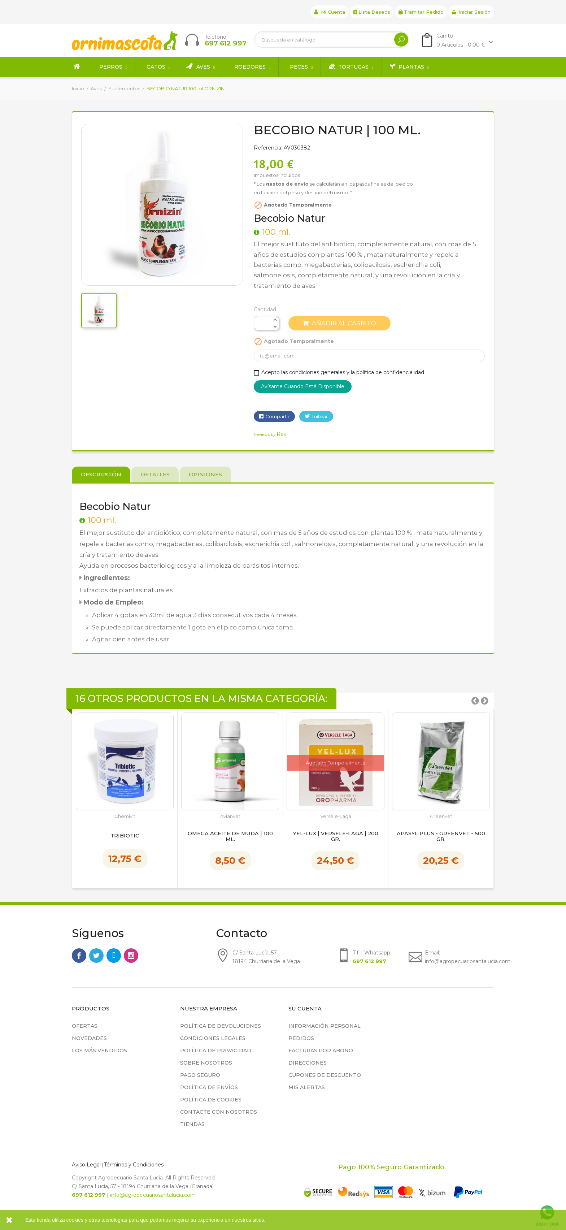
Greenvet (441, 816)
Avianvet (230, 816)
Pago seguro (200, 1075)
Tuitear (320, 416)
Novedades (89, 1038)
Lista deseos (371, 12)
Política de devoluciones (220, 1026)
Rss (113, 955)
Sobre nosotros (206, 1063)
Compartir (277, 416)
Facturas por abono (320, 1050)
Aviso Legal (86, 1164)
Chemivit (124, 816)
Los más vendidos (99, 1050)
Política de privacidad (215, 1050)
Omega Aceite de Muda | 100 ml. (230, 837)
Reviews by (271, 434)
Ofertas (84, 1026)
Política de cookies (210, 1099)
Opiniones (205, 474)
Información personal (324, 1026)
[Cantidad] (262, 323)
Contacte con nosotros (218, 1112)
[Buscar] (331, 39)
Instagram (131, 955)
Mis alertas (306, 1087)
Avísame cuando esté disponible (302, 386)
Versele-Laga (335, 816)
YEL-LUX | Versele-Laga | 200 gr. (335, 837)
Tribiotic (124, 836)
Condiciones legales (212, 1038)
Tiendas (192, 1124)
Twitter (96, 955)
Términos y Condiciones (134, 1164)
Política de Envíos (209, 1087)
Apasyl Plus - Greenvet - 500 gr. (441, 837)
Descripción (101, 474)
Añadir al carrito (339, 323)
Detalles (155, 474)
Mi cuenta (329, 12)
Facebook (79, 955)
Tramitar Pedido (421, 12)
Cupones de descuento (324, 1075)
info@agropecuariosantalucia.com (153, 1195)
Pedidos (301, 1038)
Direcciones (307, 1063)
